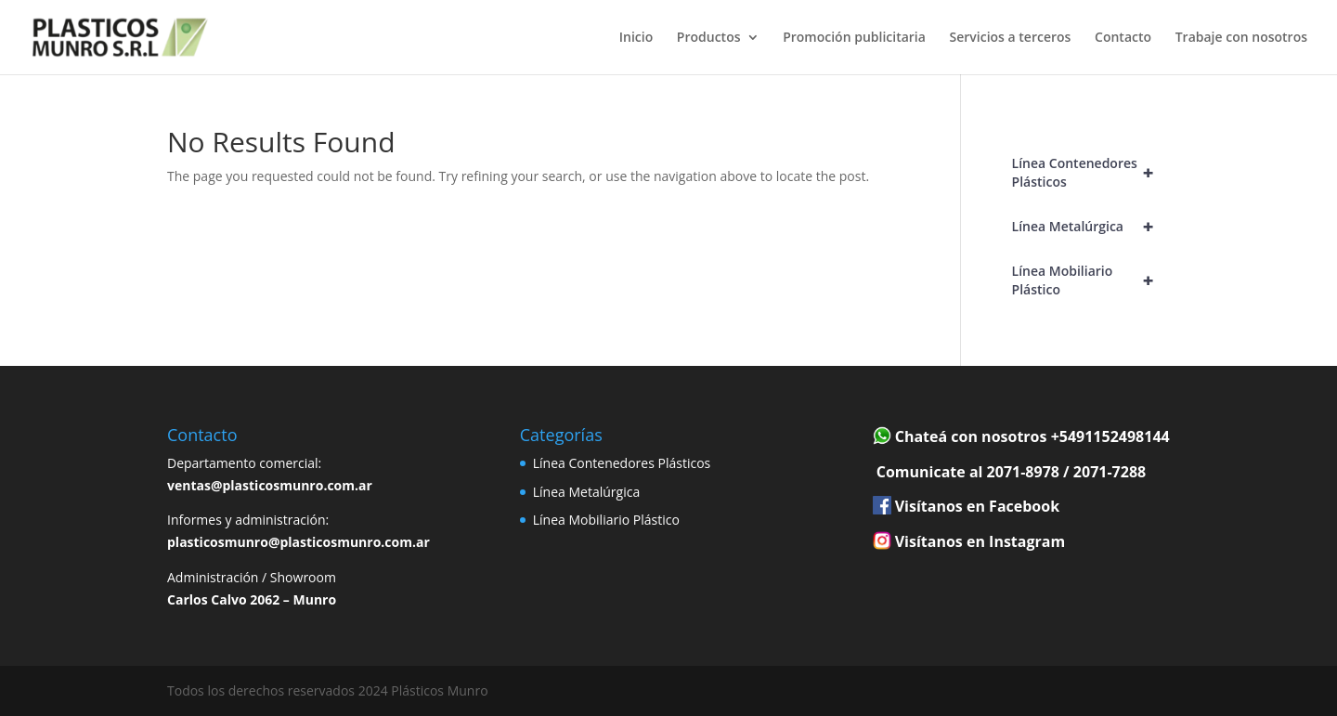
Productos (709, 38)
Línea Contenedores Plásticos (1091, 172)
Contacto (1123, 38)
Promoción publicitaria (854, 38)
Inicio (636, 38)
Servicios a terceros (1010, 38)
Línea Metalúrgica (1091, 226)
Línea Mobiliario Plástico (1091, 280)
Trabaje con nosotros (1241, 38)
